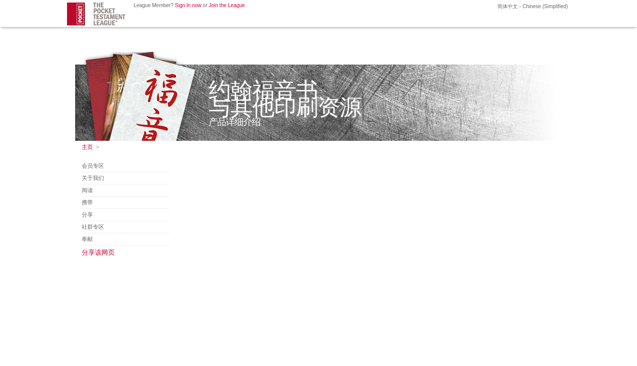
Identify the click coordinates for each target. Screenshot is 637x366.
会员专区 (93, 166)
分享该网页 (98, 252)
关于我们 (93, 178)
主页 (87, 147)
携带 (87, 202)
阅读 (87, 190)
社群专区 (93, 227)
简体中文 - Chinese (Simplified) (532, 6)
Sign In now (188, 5)
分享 (87, 214)
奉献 (87, 239)
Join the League (227, 5)
